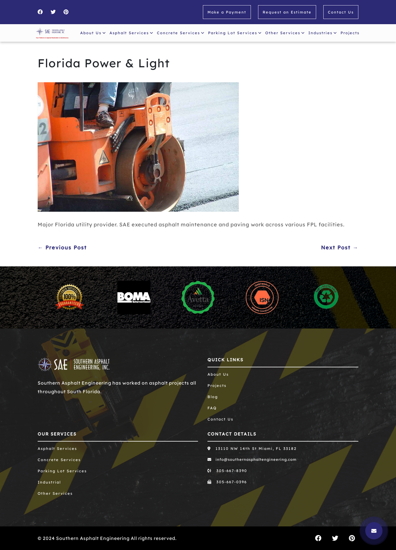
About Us (93, 32)
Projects (351, 31)
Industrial (49, 482)
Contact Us (341, 12)
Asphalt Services (131, 32)
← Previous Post (62, 247)
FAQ (212, 408)
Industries (322, 32)
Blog (212, 396)
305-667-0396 (227, 482)
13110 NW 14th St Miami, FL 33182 (252, 448)
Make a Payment (226, 12)
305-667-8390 (227, 470)
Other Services (285, 32)
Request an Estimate (287, 12)
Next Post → (339, 247)
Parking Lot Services (235, 32)
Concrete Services (181, 32)
